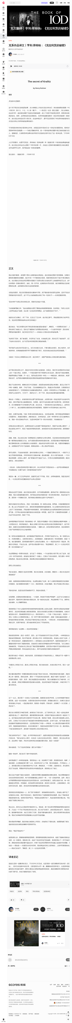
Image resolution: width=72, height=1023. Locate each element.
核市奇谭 (58, 986)
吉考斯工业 (67, 984)
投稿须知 (25, 1014)
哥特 (27, 891)
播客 (62, 984)
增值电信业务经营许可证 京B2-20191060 (61, 994)
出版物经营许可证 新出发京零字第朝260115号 (59, 1006)
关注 (36, 909)
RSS (69, 986)
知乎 (51, 984)
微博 (55, 984)
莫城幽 (17, 908)
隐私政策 (37, 1014)
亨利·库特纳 (36, 891)
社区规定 (11, 1015)
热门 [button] (66, 966)
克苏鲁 (20, 891)
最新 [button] (70, 966)
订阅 (68, 909)
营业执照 (68, 991)
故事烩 (10, 40)
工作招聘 (17, 1015)
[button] (11, 66)
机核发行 (64, 986)
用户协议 (31, 1014)
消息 (68, 3)
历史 (65, 3)
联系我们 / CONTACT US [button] (15, 1014)
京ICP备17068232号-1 (65, 997)
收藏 (61, 3)
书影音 (12, 891)
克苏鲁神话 (47, 891)
